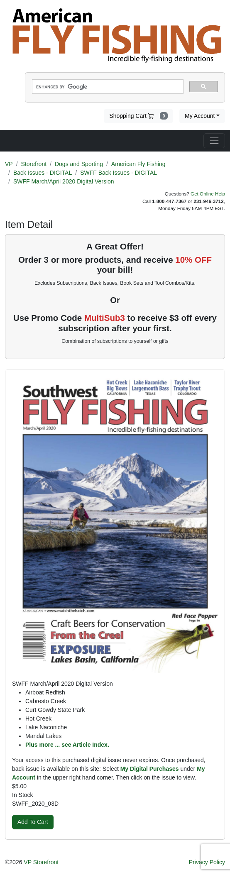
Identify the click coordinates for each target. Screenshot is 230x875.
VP (9, 164)
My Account (200, 115)
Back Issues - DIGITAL (42, 172)
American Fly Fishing (138, 164)
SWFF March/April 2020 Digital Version (63, 181)
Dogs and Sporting (79, 164)
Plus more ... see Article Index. (67, 744)
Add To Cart (32, 822)
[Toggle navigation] (214, 140)
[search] (107, 87)
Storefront (33, 164)
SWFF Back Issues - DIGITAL (118, 172)
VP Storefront (41, 862)
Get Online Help (208, 193)
